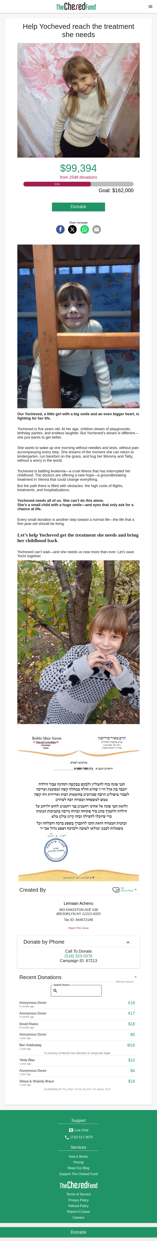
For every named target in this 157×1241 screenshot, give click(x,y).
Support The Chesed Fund (78, 1174)
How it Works (78, 1156)
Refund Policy (79, 1206)
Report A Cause (78, 1211)
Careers (78, 1217)
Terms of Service (78, 1194)
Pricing (79, 1162)
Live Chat (81, 1130)
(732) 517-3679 (81, 1137)
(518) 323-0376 (79, 956)
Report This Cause (78, 928)
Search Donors (62, 984)
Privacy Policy (78, 1200)
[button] (150, 6)
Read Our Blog (78, 1168)
